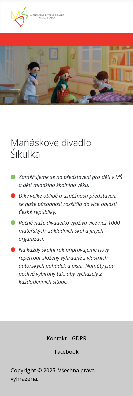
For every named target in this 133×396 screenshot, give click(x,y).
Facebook (67, 351)
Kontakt (57, 338)
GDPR (79, 338)
